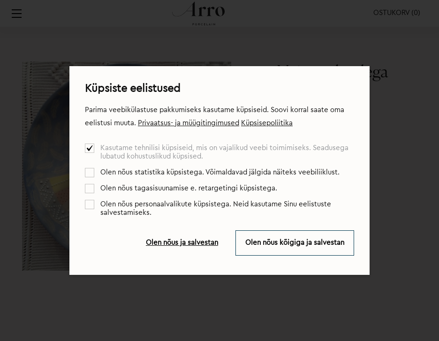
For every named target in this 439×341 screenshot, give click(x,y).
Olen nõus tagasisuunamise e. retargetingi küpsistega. (188, 188)
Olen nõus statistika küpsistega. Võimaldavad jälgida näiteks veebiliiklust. (220, 172)
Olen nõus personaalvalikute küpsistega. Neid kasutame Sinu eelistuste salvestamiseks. (215, 208)
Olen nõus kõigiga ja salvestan (294, 242)
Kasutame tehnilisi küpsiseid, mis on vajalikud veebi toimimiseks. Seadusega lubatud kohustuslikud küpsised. (224, 152)
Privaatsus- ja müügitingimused (188, 123)
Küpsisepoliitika (267, 123)
